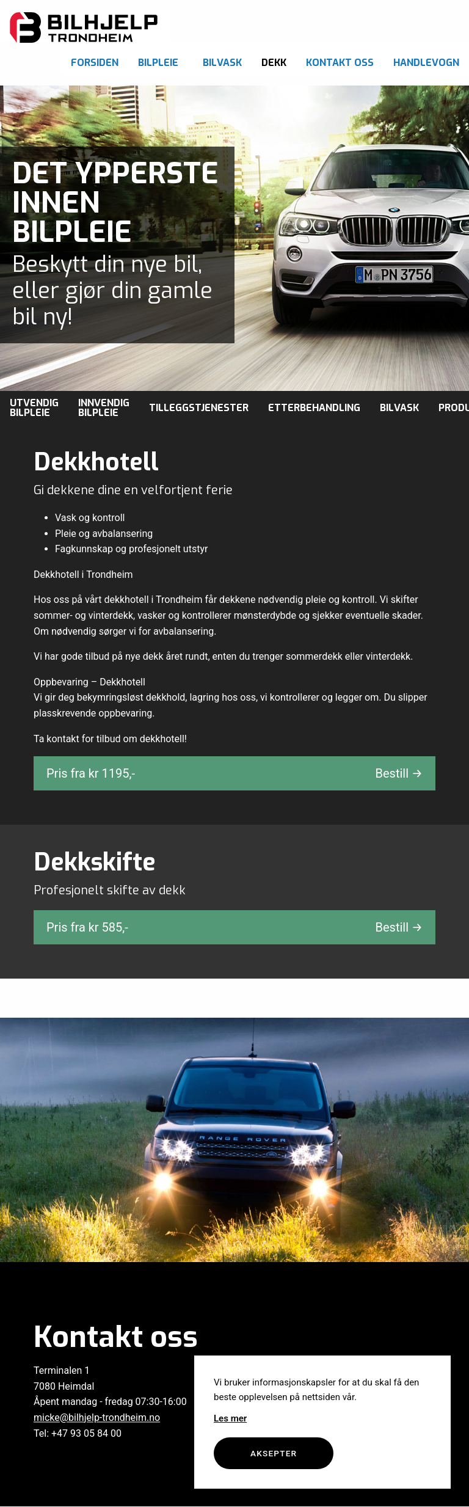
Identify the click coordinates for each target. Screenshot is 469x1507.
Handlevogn (426, 62)
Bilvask (222, 62)
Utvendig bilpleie (34, 407)
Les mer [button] (230, 1418)
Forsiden (94, 62)
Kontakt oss (340, 62)
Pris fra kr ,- (234, 773)
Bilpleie (158, 62)
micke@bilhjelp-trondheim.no (97, 1417)
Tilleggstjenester (199, 407)
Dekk (273, 62)
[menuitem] (94, 59)
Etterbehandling (314, 407)
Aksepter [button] (273, 1453)
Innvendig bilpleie (103, 407)
